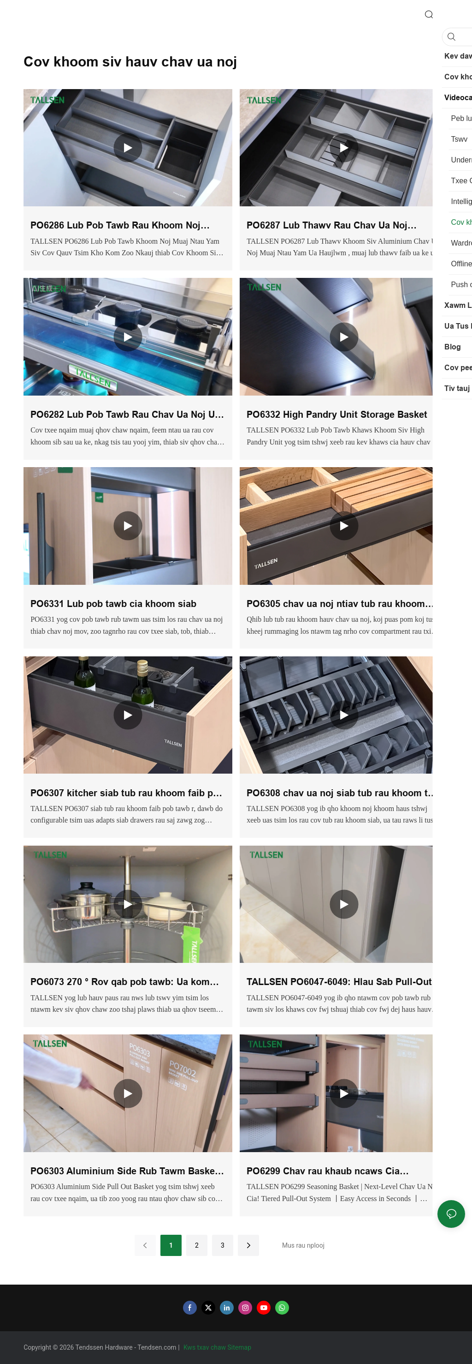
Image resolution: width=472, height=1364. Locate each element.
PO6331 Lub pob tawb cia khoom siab (113, 604)
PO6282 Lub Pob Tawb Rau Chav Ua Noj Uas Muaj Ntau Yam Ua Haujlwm (127, 415)
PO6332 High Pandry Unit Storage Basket (337, 414)
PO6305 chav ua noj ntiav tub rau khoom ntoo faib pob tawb (336, 605)
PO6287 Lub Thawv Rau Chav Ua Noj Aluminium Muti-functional (327, 226)
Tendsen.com (157, 1347)
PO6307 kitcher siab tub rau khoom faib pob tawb (127, 794)
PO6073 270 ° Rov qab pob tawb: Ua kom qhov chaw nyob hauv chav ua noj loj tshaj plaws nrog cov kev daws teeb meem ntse (124, 983)
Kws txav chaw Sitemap (218, 1347)
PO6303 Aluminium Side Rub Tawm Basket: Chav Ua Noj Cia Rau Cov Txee (125, 1172)
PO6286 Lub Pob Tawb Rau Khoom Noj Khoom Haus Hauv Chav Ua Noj (115, 226)
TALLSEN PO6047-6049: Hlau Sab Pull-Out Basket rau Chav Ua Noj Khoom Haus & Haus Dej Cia (339, 983)
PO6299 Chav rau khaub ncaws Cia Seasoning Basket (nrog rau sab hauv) (330, 1172)
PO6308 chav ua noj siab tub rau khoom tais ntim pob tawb (344, 794)
